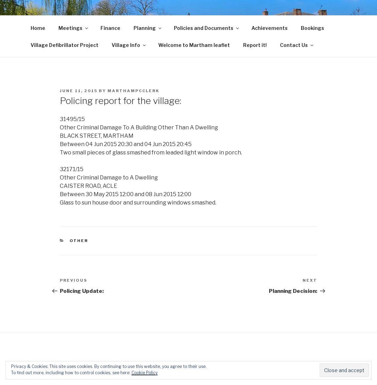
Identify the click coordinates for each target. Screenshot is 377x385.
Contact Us (297, 45)
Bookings (312, 28)
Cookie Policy (144, 372)
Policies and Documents (207, 28)
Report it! (255, 45)
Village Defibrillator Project (64, 45)
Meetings (73, 28)
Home (38, 28)
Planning (148, 28)
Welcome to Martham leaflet (194, 45)
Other (79, 240)
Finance (110, 28)
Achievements (269, 28)
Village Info (129, 45)
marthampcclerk (133, 90)
